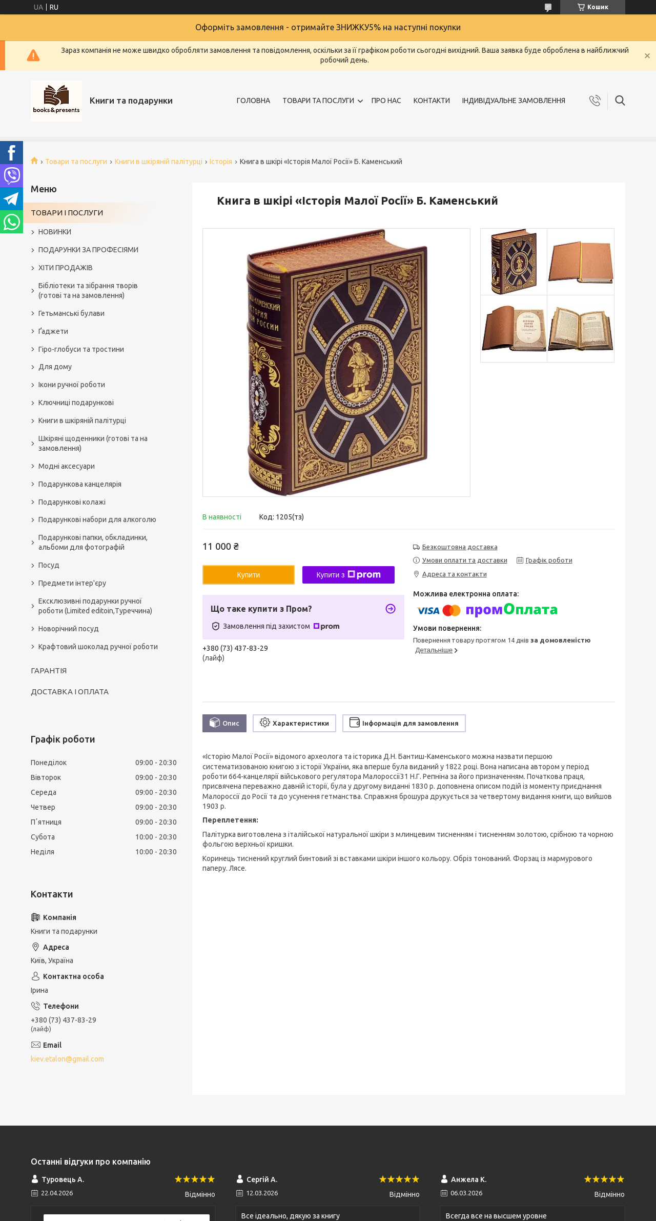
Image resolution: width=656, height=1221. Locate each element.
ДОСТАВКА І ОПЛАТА (70, 691)
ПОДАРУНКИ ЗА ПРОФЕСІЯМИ (88, 250)
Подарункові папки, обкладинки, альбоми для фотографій (93, 542)
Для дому (55, 367)
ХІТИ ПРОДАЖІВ (65, 268)
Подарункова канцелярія (79, 484)
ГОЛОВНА (253, 100)
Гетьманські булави (71, 313)
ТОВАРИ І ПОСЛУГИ (67, 212)
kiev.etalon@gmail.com (67, 1059)
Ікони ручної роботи (71, 385)
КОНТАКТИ (432, 100)
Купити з (348, 574)
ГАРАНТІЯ (49, 670)
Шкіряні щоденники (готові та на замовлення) (93, 443)
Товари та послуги (76, 161)
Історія (221, 161)
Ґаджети (53, 331)
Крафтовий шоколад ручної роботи (98, 647)
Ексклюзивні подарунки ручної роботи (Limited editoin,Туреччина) (95, 606)
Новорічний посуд (68, 629)
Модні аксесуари (66, 466)
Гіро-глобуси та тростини (81, 349)
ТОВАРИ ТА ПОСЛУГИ (318, 100)
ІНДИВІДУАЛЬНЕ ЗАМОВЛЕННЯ (513, 100)
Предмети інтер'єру (72, 583)
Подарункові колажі (72, 502)
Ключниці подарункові (76, 402)
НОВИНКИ (54, 232)
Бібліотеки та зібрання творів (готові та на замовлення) (88, 290)
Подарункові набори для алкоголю (97, 519)
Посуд (48, 565)
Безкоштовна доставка (460, 546)
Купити (248, 575)
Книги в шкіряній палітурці (158, 161)
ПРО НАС (386, 100)
